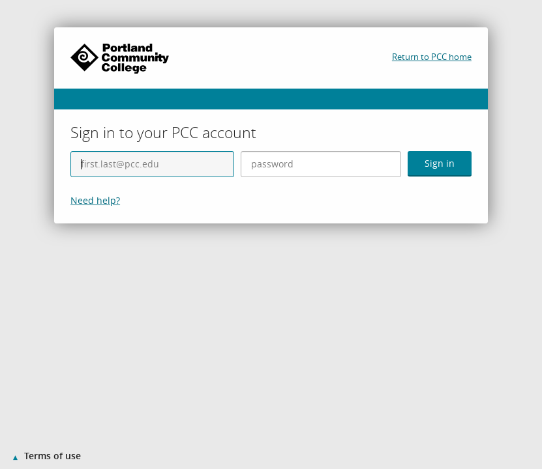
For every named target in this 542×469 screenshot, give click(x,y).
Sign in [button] (440, 163)
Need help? (95, 200)
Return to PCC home (432, 57)
